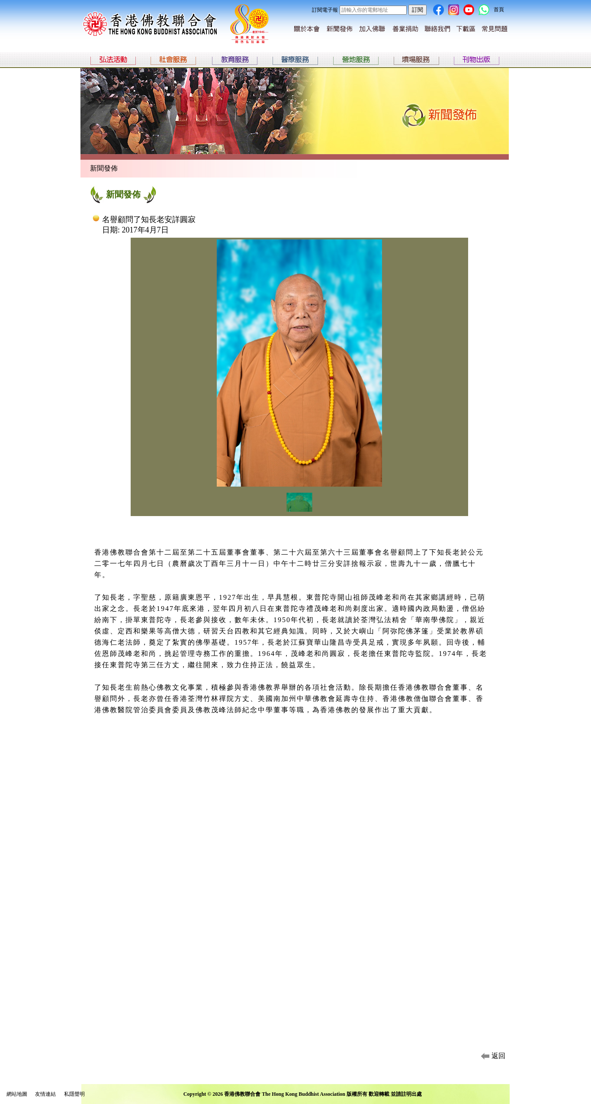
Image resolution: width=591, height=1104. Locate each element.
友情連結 (45, 1094)
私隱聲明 (74, 1094)
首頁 (499, 9)
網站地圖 (16, 1094)
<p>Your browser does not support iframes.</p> (299, 385)
